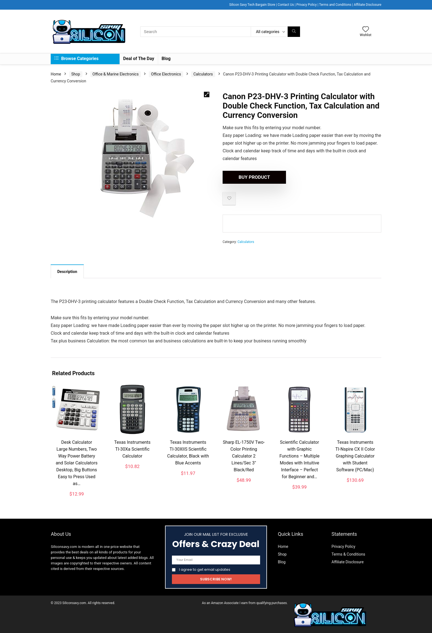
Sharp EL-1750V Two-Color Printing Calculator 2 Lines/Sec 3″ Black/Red (244, 455)
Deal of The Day (138, 57)
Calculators (203, 73)
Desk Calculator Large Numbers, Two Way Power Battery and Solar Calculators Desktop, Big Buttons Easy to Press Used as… (77, 462)
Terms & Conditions (348, 553)
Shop (75, 73)
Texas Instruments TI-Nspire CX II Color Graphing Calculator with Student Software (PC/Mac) (355, 455)
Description (67, 271)
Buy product (254, 176)
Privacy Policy (343, 545)
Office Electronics (166, 73)
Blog (166, 57)
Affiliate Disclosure (347, 561)
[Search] (294, 31)
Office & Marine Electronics (116, 73)
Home (56, 73)
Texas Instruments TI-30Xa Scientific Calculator (132, 448)
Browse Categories (76, 57)
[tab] (67, 270)
